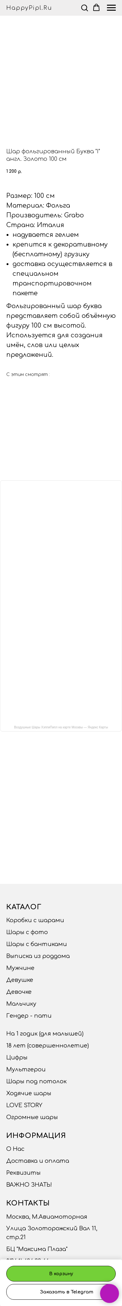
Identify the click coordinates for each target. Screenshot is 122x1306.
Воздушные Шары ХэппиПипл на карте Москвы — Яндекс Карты (61, 727)
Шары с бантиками (36, 944)
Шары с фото (27, 932)
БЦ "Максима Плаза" (37, 1249)
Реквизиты (23, 1173)
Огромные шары (32, 1117)
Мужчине (20, 968)
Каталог (24, 907)
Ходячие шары (28, 1093)
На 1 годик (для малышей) (45, 1034)
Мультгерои (26, 1069)
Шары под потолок (36, 1081)
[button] (84, 7)
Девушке (19, 980)
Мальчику (21, 1004)
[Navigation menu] (111, 8)
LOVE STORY (24, 1105)
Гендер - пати (29, 1016)
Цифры (17, 1057)
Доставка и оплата (37, 1161)
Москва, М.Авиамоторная (46, 1217)
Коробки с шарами (35, 920)
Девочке (19, 992)
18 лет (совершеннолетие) (47, 1045)
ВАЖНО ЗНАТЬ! (29, 1185)
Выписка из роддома (38, 956)
